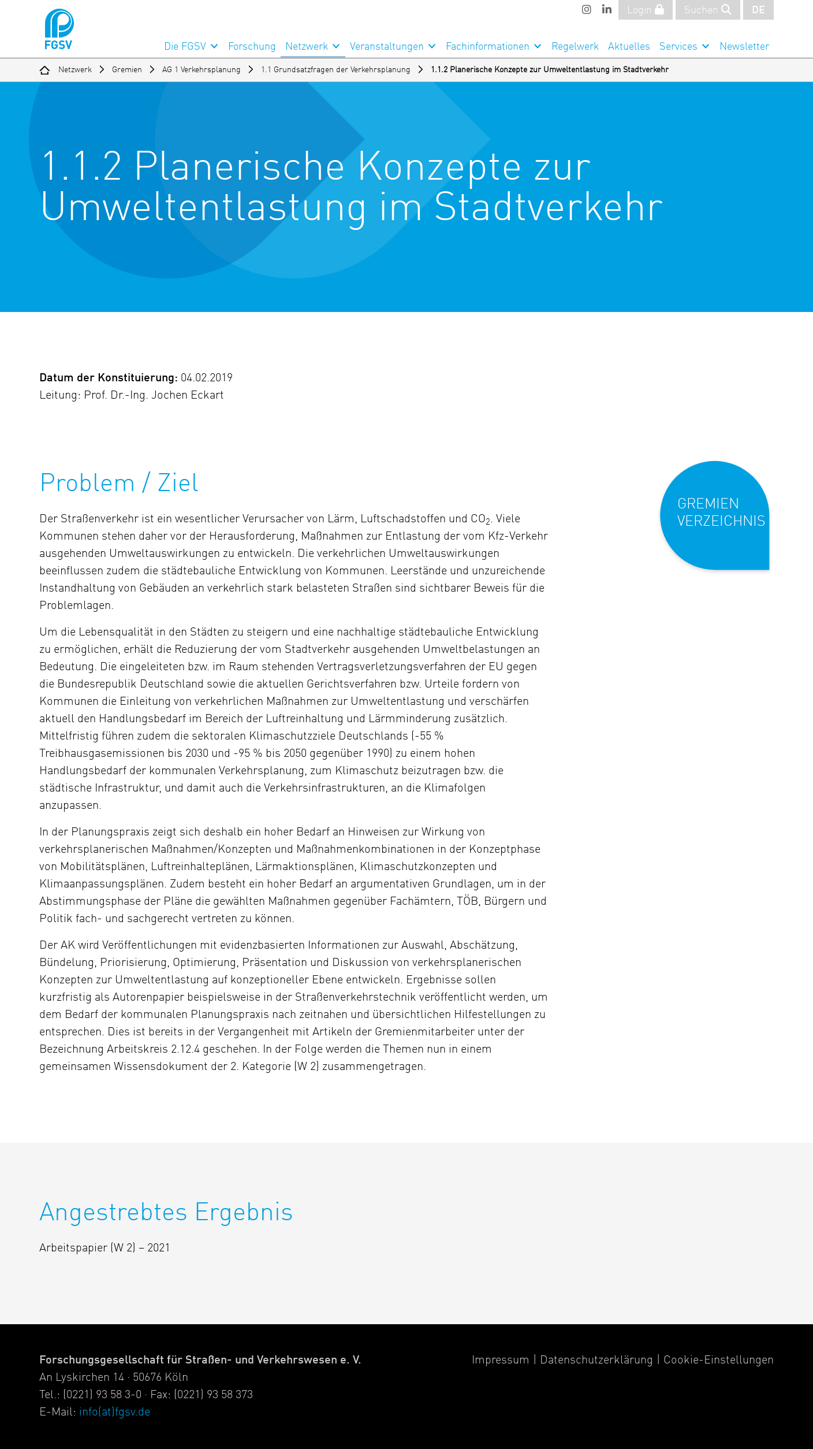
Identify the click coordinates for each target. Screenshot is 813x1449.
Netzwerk (306, 47)
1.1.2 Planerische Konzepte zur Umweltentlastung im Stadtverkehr (550, 70)
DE (758, 10)
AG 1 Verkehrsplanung (201, 70)
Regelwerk (575, 47)
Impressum (500, 1360)
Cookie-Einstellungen (718, 1360)
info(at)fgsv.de (114, 1412)
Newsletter (744, 47)
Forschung (252, 47)
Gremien (127, 70)
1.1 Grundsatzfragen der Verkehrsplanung (336, 70)
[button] (722, 524)
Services (678, 47)
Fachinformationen (487, 47)
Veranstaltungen (387, 47)
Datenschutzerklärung (596, 1360)
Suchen (708, 10)
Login (645, 10)
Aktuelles (629, 47)
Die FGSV (185, 47)
